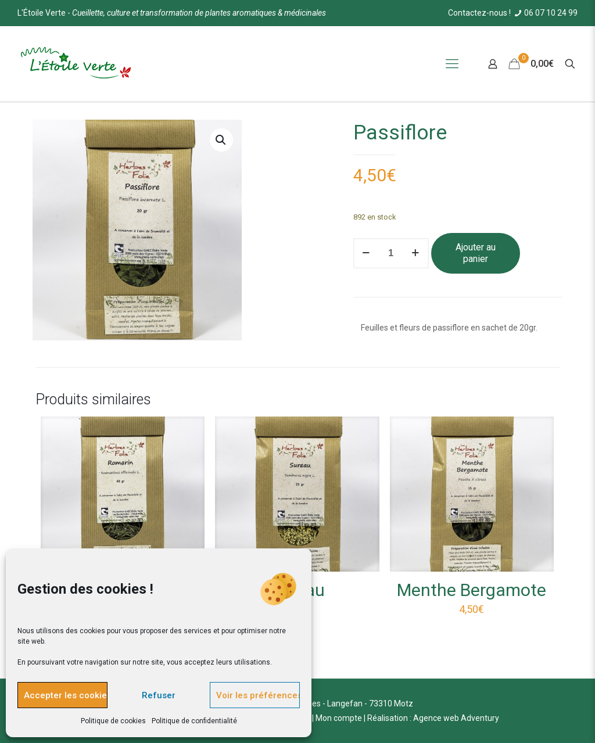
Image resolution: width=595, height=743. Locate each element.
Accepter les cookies (65, 695)
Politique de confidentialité (194, 721)
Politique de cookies (113, 721)
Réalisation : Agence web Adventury (433, 718)
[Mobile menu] (452, 64)
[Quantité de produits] (391, 253)
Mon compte (339, 718)
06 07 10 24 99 (545, 12)
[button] (221, 140)
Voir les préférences (258, 695)
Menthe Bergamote (471, 590)
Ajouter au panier (476, 253)
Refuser (158, 695)
